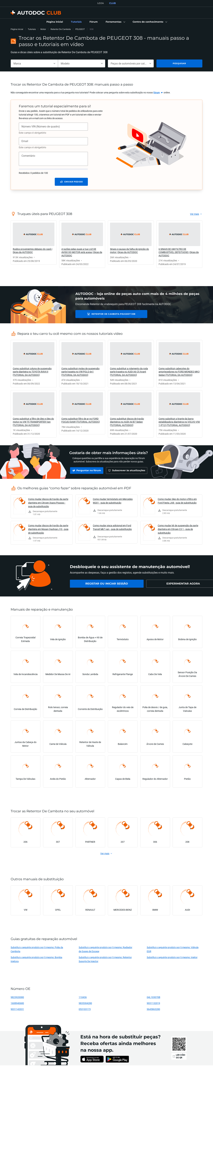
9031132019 (153, 1003)
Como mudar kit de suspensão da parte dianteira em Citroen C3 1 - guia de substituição (178, 529)
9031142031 (17, 1009)
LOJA (100, 3)
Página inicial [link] (17, 29)
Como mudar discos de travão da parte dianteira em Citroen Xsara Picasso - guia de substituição (48, 502)
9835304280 (85, 1003)
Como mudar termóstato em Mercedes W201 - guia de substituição (113, 500)
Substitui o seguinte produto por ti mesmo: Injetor (172, 957)
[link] (55, 22)
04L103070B (153, 997)
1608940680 (17, 1003)
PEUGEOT (80, 29)
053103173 (85, 1009)
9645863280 (153, 1009)
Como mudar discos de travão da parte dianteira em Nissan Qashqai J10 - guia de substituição (48, 529)
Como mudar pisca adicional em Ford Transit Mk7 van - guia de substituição (112, 527)
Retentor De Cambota (61, 29)
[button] (115, 22)
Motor (43, 29)
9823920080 (17, 997)
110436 (83, 997)
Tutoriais (32, 29)
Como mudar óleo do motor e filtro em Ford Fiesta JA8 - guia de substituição (177, 500)
